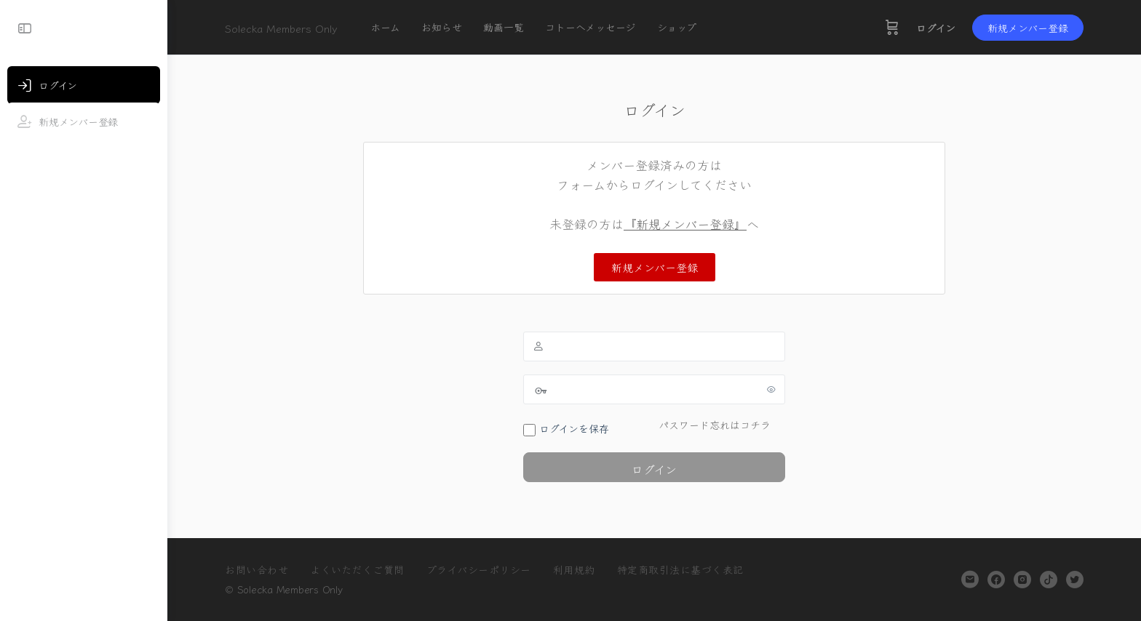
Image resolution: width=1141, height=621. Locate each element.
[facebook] (996, 579)
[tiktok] (1048, 579)
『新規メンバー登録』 (685, 224)
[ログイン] (83, 85)
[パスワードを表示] (771, 389)
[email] (970, 579)
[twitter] (1075, 579)
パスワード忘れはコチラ (715, 424)
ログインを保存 (566, 428)
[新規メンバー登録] (83, 121)
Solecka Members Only (290, 589)
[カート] (892, 27)
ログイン (935, 27)
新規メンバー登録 (1027, 27)
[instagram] (1022, 579)
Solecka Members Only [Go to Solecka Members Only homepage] (281, 28)
